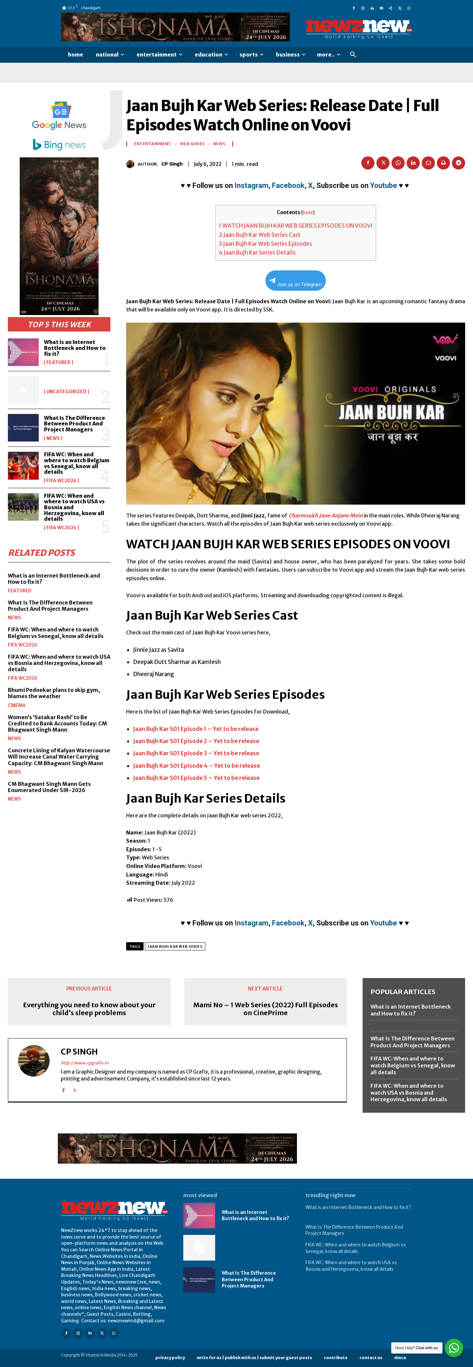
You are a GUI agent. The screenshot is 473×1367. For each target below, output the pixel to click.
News (53, 438)
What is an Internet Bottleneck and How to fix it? (75, 348)
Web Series (192, 144)
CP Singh (172, 164)
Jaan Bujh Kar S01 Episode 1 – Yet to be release (196, 729)
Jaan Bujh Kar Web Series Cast (260, 235)
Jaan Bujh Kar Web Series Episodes (265, 243)
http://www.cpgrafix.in (84, 1063)
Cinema (17, 705)
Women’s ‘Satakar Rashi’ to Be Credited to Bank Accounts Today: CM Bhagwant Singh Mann (57, 723)
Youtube (383, 185)
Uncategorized (66, 391)
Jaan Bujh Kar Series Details (257, 252)
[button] (353, 55)
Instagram (251, 185)
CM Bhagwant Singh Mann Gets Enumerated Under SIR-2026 (49, 786)
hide (308, 213)
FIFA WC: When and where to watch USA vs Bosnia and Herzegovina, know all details (59, 662)
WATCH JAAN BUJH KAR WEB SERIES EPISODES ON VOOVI (295, 225)
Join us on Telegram (295, 282)
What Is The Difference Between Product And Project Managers (74, 424)
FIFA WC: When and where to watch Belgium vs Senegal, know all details (76, 463)
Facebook (288, 185)
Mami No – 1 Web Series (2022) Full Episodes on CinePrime (265, 1009)
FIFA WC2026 (61, 480)
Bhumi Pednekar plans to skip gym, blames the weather (54, 692)
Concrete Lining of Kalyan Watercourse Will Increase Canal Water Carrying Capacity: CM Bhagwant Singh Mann (59, 756)
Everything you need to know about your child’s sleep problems (89, 1009)
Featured (58, 362)
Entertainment (152, 144)
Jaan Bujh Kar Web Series (175, 946)
